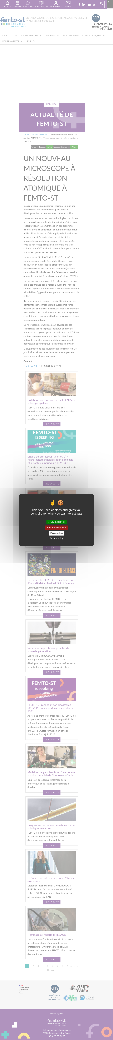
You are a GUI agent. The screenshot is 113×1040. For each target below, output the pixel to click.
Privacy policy (56, 538)
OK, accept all (56, 522)
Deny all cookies (56, 527)
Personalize (56, 533)
